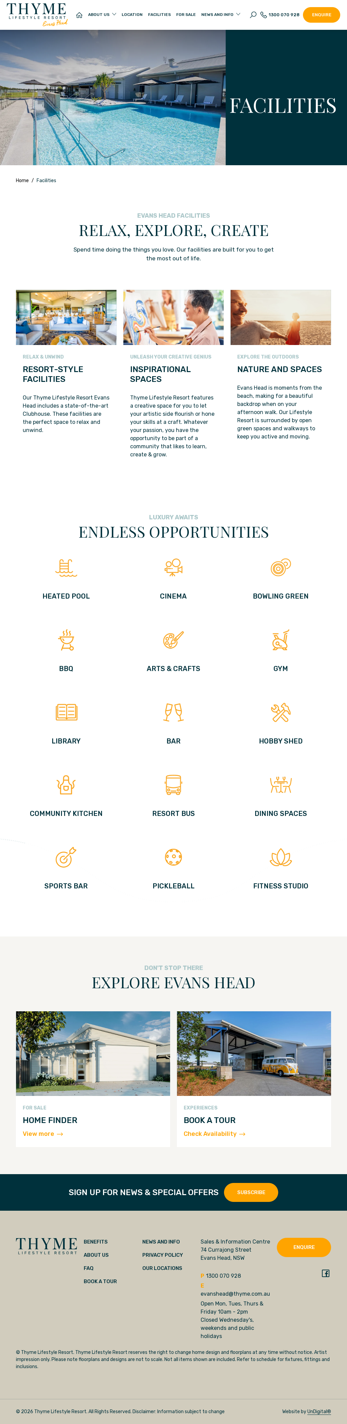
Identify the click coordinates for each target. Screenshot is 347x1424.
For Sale (186, 14)
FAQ (89, 1268)
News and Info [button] (217, 14)
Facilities (159, 14)
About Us (96, 1255)
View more (43, 1134)
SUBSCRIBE (251, 1192)
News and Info (161, 1242)
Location (132, 14)
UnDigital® (319, 1412)
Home (22, 181)
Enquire (321, 14)
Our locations (162, 1268)
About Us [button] (98, 14)
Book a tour (100, 1281)
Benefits (96, 1242)
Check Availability (214, 1134)
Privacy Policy (162, 1255)
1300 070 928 (280, 15)
